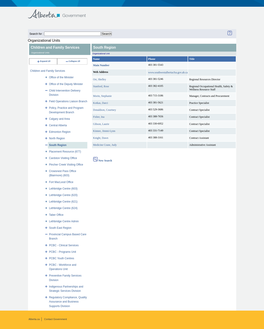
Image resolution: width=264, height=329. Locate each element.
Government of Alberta (60, 11)
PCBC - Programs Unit (62, 251)
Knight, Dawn (100, 137)
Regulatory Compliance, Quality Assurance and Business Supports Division (68, 301)
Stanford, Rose (101, 86)
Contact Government (55, 319)
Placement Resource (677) (65, 151)
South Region (58, 145)
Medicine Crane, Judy (105, 144)
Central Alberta (58, 125)
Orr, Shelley (99, 79)
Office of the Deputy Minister (66, 84)
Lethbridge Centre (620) (63, 195)
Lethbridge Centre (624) (63, 208)
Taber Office (56, 214)
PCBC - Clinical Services (64, 245)
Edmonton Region (60, 131)
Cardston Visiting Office (63, 158)
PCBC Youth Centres (61, 258)
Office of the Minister (61, 77)
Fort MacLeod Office (61, 182)
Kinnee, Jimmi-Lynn (104, 131)
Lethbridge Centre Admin (64, 221)
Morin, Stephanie (102, 96)
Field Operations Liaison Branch (68, 101)
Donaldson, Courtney (104, 109)
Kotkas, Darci (100, 103)
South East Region (60, 227)
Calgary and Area (59, 118)
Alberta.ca (34, 319)
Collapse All (72, 61)
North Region (57, 138)
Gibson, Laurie (101, 124)
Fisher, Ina (99, 116)
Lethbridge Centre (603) (63, 188)
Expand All (43, 61)
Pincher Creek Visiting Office (66, 164)
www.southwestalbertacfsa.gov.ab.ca (168, 72)
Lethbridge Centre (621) (63, 201)
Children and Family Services (47, 70)
